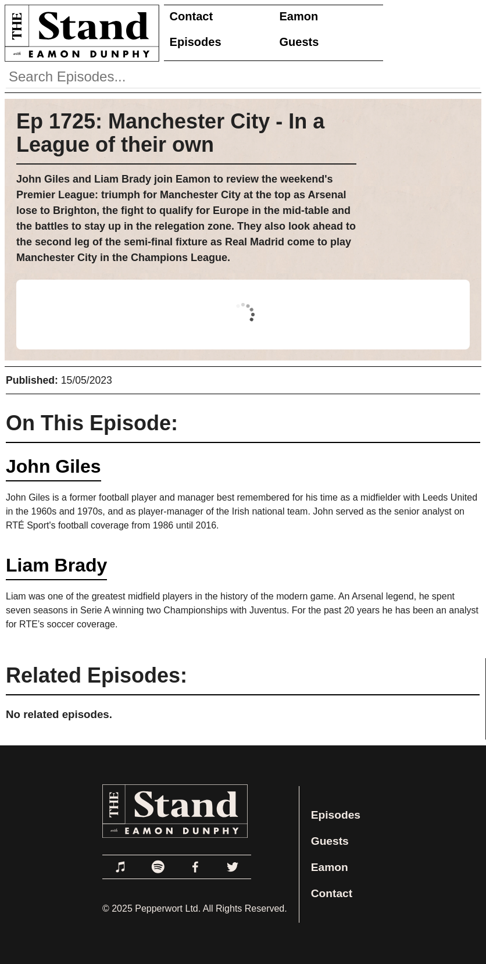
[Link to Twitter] (232, 867)
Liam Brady (56, 565)
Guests (299, 41)
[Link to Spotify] (158, 867)
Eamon (299, 16)
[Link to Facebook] (195, 867)
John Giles (53, 466)
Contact (191, 16)
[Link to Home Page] (79, 33)
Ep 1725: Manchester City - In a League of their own (170, 132)
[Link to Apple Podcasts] (121, 867)
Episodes (195, 41)
